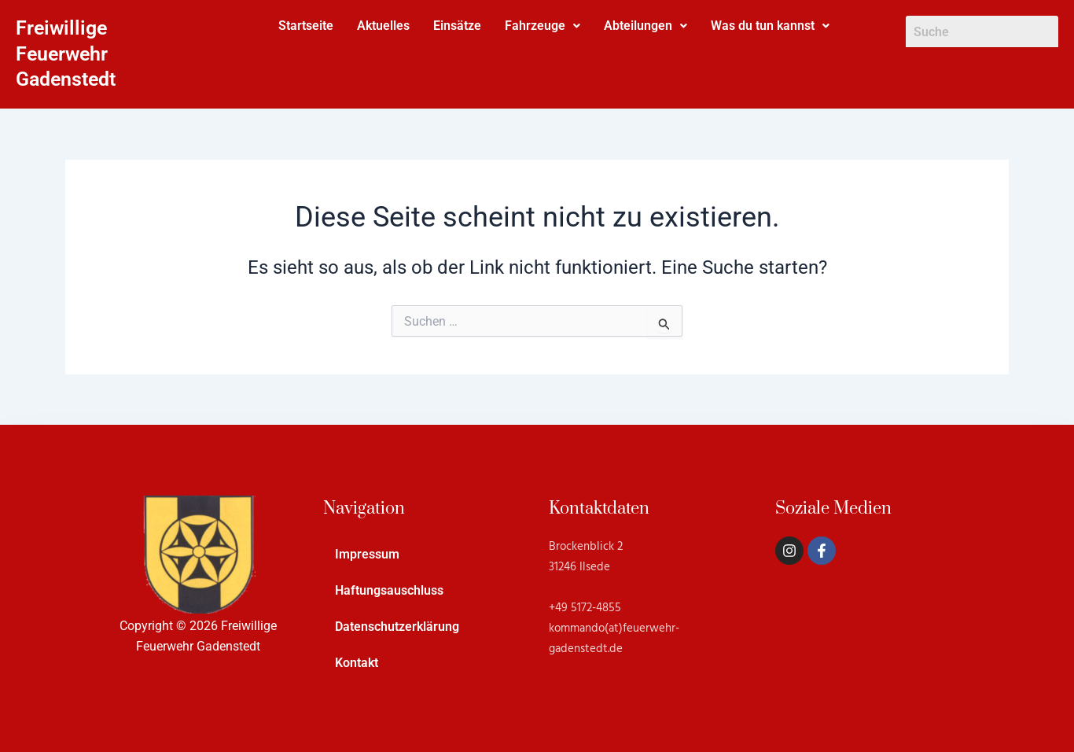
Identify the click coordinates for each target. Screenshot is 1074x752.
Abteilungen (645, 25)
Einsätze (457, 25)
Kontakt (356, 662)
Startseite (305, 25)
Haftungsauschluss (389, 590)
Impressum (367, 554)
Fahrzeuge (542, 25)
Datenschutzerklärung (397, 626)
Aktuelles (383, 25)
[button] (542, 26)
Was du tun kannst (770, 25)
